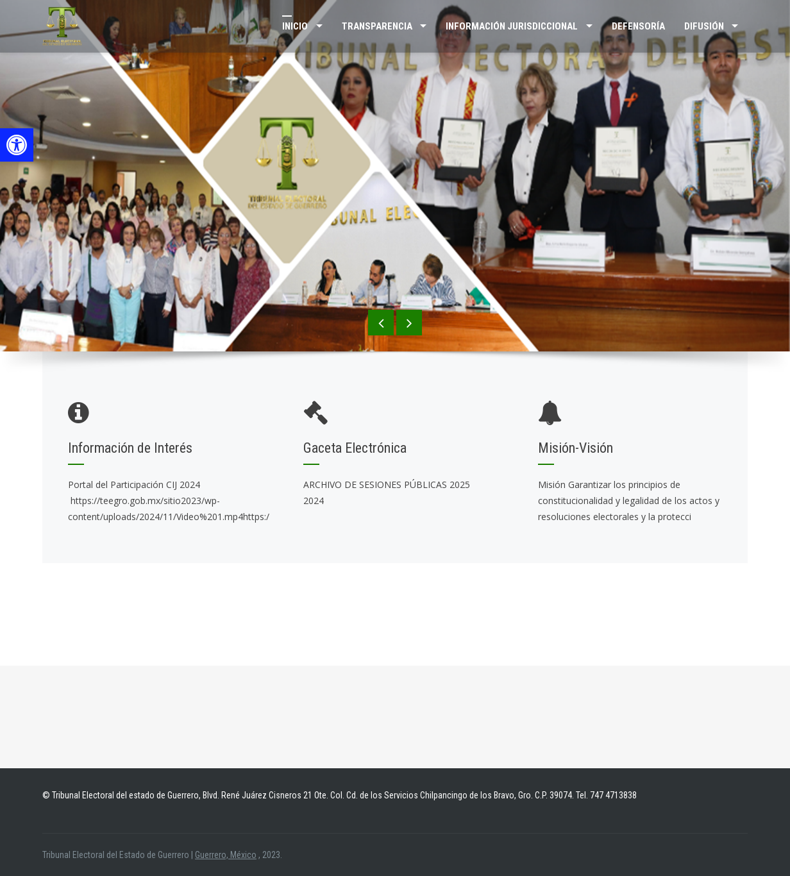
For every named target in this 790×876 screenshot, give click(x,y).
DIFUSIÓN (704, 26)
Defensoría (638, 26)
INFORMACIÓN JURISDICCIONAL (512, 26)
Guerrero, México (225, 855)
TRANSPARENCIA (377, 26)
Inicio (295, 26)
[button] (16, 145)
